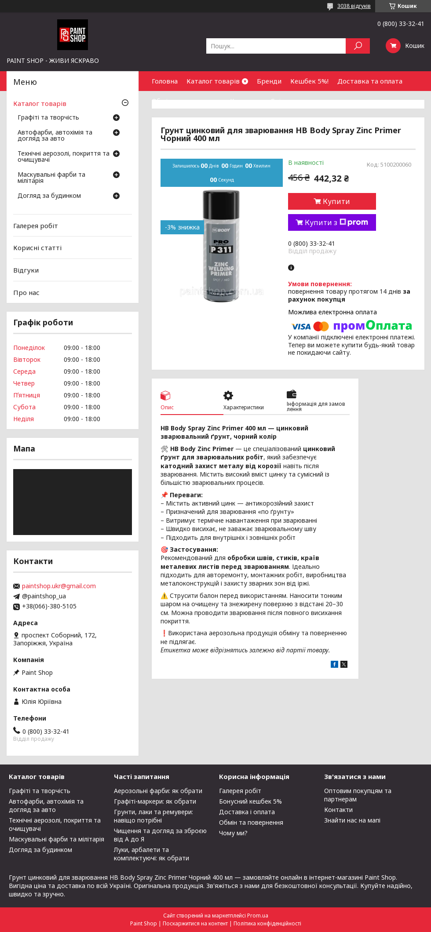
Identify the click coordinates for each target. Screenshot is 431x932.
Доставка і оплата (247, 812)
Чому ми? (233, 833)
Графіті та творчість (48, 117)
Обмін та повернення (186, 100)
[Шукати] (358, 46)
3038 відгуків (354, 6)
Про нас (26, 292)
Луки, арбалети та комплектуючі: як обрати (151, 853)
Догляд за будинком (49, 196)
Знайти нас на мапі (352, 820)
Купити (336, 201)
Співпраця (287, 100)
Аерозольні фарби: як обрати (158, 790)
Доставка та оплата (369, 80)
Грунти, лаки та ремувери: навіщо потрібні (153, 816)
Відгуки (26, 270)
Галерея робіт (35, 225)
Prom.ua (257, 915)
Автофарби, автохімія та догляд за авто (55, 135)
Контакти (246, 100)
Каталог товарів (213, 80)
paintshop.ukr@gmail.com (59, 586)
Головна (165, 80)
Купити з (336, 222)
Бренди (269, 80)
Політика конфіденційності (267, 923)
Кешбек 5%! (309, 80)
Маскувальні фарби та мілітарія (51, 178)
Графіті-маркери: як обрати (155, 801)
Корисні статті (37, 247)
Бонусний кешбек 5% (250, 801)
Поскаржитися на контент (195, 923)
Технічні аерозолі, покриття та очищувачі (64, 157)
